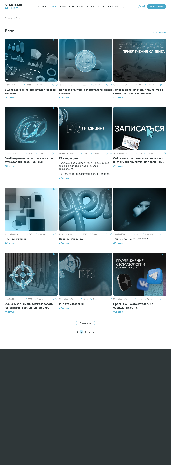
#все (151, 32)
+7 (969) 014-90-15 (29, 393)
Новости (91, 381)
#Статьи (161, 32)
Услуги (43, 6)
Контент (118, 396)
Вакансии (91, 393)
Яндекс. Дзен (121, 402)
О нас (89, 375)
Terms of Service (68, 443)
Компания (67, 6)
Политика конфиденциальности (28, 462)
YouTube (118, 390)
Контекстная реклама (126, 381)
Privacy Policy (52, 443)
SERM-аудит (120, 411)
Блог (54, 6)
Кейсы (80, 6)
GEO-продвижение (123, 414)
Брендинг (118, 393)
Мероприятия (92, 387)
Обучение (91, 396)
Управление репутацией (120, 407)
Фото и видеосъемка (125, 399)
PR (114, 387)
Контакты (113, 6)
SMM (115, 384)
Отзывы (101, 6)
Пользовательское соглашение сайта (74, 462)
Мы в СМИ (91, 384)
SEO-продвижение (123, 375)
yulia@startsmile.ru (18, 423)
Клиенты (91, 378)
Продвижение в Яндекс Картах (127, 419)
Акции (90, 6)
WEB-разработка (123, 378)
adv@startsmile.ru (16, 414)
